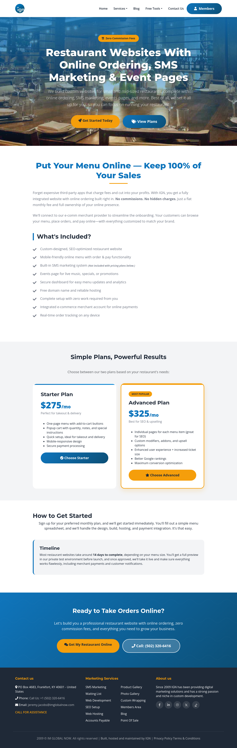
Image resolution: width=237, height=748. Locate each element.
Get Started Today (95, 120)
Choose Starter (74, 458)
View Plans (144, 121)
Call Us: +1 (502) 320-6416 (47, 698)
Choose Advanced (162, 475)
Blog (136, 8)
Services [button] (119, 8)
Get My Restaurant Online (88, 644)
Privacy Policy (163, 738)
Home (103, 8)
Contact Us (176, 8)
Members (204, 8)
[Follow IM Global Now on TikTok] (196, 705)
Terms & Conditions (186, 738)
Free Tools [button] (153, 8)
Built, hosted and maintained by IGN (126, 738)
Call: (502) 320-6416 (151, 645)
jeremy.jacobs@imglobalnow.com (51, 705)
